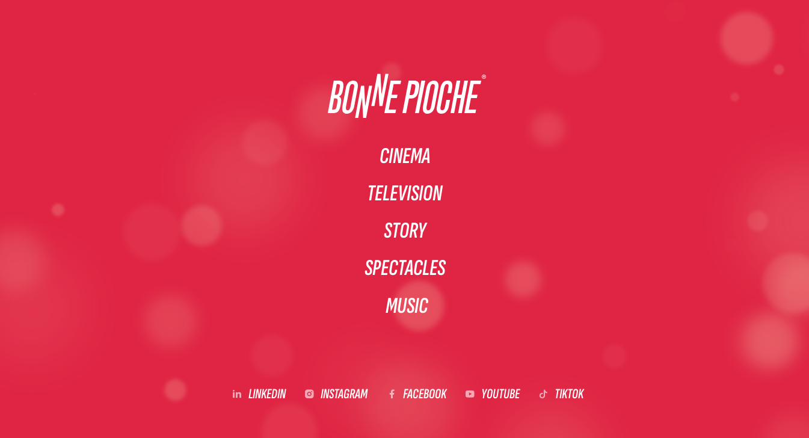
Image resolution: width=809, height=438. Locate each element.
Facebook (424, 397)
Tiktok (569, 397)
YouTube (500, 397)
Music (407, 308)
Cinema (405, 154)
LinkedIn (267, 397)
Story (404, 231)
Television (404, 192)
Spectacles (405, 269)
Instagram (344, 397)
